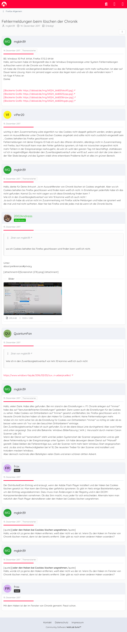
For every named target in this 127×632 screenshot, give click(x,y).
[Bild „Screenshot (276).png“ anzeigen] (33, 301)
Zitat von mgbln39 (20, 237)
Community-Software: (63, 627)
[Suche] (106, 4)
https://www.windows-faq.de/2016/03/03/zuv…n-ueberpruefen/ (37, 375)
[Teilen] (122, 31)
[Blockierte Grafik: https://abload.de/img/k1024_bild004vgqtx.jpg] (38, 100)
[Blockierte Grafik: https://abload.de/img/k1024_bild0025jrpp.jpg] (38, 93)
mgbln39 (10, 25)
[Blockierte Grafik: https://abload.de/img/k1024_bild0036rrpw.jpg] (38, 97)
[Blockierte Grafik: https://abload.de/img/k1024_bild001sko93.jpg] (38, 90)
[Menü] (122, 4)
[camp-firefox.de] (4, 4)
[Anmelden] (114, 4)
